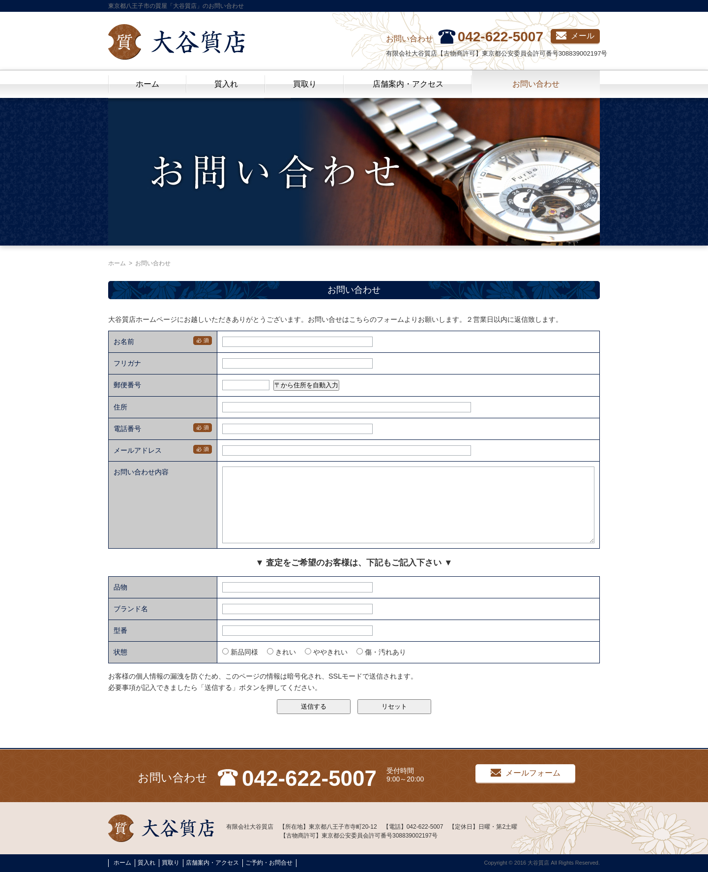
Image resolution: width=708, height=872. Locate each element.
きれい (281, 667)
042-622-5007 (500, 36)
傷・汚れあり (381, 667)
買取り (305, 84)
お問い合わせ (536, 84)
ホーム (147, 84)
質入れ (226, 84)
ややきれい (326, 667)
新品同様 (240, 667)
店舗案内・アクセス (408, 84)
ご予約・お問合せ (269, 863)
